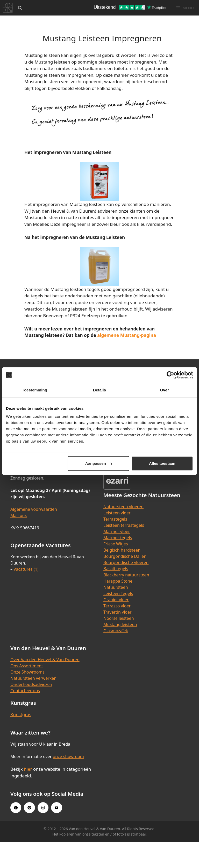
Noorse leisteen (118, 618)
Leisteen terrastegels (123, 525)
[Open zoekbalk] (20, 8)
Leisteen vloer (117, 513)
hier (28, 769)
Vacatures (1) (25, 569)
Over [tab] (164, 390)
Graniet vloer (116, 599)
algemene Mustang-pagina (126, 335)
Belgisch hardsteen (121, 550)
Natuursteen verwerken (33, 678)
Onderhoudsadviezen (31, 684)
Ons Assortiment (26, 666)
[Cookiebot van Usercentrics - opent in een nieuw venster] (170, 375)
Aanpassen (98, 463)
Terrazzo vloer (117, 606)
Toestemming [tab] (34, 390)
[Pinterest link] (29, 807)
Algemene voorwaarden (33, 509)
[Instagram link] (43, 807)
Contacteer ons (25, 690)
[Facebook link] (15, 807)
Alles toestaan (162, 463)
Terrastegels (115, 519)
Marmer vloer (116, 531)
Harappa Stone (117, 581)
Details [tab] (99, 390)
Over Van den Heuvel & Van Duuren (45, 659)
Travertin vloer (117, 612)
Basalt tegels (115, 568)
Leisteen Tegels (118, 593)
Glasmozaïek (115, 631)
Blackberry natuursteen (126, 575)
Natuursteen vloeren (123, 506)
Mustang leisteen (120, 624)
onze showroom (68, 756)
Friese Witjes (115, 544)
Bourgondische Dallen (124, 556)
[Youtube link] (56, 807)
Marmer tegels (117, 537)
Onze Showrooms (27, 672)
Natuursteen (115, 587)
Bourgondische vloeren (125, 562)
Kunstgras (20, 714)
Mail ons (18, 515)
